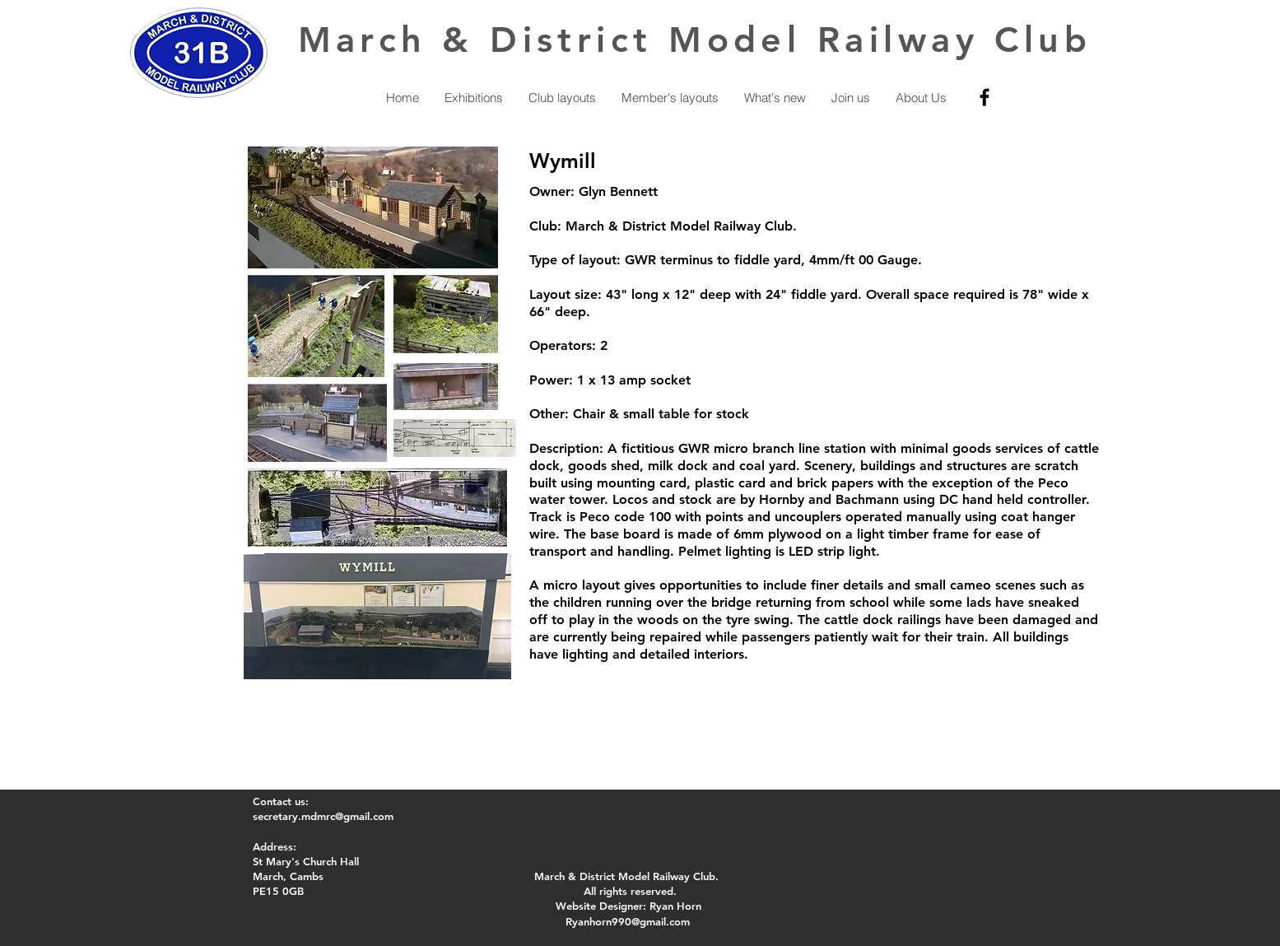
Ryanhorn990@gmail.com (628, 921)
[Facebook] (984, 97)
